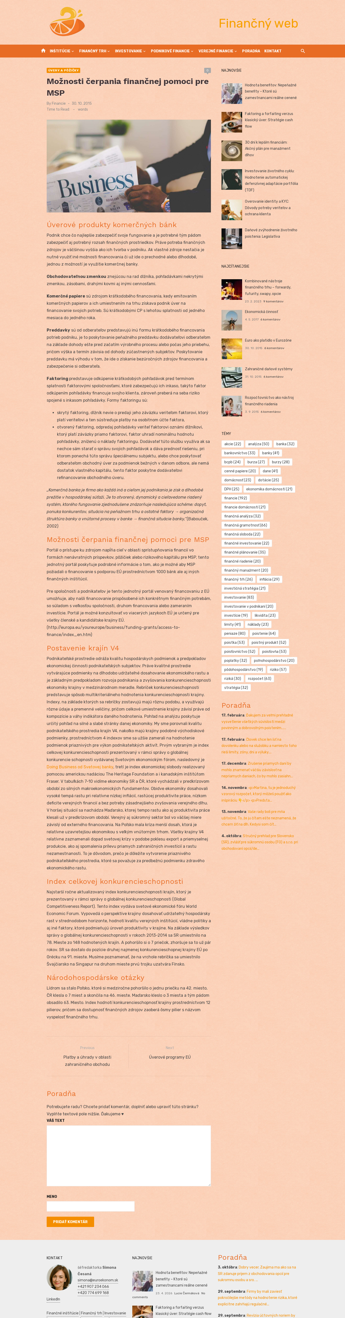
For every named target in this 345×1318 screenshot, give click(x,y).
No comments (201, 1270)
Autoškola (46, 1282)
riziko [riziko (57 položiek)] (281, 660)
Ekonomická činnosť (264, 312)
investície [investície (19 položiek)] (238, 606)
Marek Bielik (179, 1270)
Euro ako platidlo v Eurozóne (271, 340)
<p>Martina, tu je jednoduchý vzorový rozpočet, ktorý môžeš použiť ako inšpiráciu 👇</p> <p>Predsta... (261, 785)
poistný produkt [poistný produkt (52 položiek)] (244, 633)
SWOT (115, 1288)
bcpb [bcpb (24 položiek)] (235, 462)
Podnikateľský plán (54, 1294)
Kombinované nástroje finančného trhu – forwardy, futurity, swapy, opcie (276, 287)
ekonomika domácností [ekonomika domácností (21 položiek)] (272, 489)
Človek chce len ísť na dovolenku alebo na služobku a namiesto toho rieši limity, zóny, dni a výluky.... (263, 736)
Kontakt (273, 51)
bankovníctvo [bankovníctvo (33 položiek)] (242, 453)
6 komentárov (273, 319)
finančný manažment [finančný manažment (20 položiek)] (249, 561)
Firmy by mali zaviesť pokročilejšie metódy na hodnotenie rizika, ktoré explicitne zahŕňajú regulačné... (263, 1246)
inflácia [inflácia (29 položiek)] (272, 570)
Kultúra (44, 1301)
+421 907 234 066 (85, 1228)
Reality (63, 1282)
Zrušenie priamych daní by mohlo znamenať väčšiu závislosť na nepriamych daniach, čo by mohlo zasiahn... (264, 760)
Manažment (82, 1282)
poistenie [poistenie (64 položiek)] (238, 624)
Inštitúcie (60, 51)
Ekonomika (84, 1288)
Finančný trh (92, 51)
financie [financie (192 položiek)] (238, 498)
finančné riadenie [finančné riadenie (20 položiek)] (245, 552)
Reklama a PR (84, 1275)
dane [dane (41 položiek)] (273, 471)
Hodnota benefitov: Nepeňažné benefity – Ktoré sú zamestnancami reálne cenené (273, 91)
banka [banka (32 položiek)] (288, 444)
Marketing (102, 1294)
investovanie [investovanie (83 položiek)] (242, 588)
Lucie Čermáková (183, 1241)
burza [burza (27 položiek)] (259, 462)
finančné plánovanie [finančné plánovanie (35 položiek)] (247, 543)
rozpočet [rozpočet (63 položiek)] (262, 670)
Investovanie (128, 51)
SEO (67, 1275)
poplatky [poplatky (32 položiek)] (269, 642)
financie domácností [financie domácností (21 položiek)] (277, 498)
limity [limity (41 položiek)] (294, 606)
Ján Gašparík (180, 1298)
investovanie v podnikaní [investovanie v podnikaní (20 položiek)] (251, 597)
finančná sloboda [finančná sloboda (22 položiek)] (245, 525)
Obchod (73, 1301)
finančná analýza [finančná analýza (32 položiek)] (245, 507)
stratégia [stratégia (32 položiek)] (239, 679)
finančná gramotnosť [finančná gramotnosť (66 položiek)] (248, 516)
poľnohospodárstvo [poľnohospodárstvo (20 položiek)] (247, 651)
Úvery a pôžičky (55, 70)
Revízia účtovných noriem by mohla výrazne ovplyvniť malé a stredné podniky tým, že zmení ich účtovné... (261, 1270)
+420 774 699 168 (85, 1235)
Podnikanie (47, 1288)
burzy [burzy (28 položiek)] (283, 462)
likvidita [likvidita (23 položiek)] (268, 606)
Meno (43, 1145)
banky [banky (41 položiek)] (273, 453)
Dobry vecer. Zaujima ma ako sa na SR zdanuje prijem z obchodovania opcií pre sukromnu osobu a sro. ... (262, 1222)
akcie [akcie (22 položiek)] (235, 444)
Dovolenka (90, 1301)
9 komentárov (276, 301)
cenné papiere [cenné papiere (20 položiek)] (242, 471)
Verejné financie (216, 51)
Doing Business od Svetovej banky (76, 722)
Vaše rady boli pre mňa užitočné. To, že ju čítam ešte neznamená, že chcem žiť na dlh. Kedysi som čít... (264, 809)
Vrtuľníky (105, 1275)
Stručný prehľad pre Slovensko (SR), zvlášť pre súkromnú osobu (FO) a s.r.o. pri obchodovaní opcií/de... (264, 833)
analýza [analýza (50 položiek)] (261, 444)
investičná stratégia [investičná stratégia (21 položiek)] (247, 579)
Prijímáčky (102, 1282)
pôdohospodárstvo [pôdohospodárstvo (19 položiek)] (246, 660)
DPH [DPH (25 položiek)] (234, 489)
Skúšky (59, 1301)
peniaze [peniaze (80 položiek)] (265, 615)
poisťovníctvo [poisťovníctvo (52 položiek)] (284, 633)
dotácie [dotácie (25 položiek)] (271, 480)
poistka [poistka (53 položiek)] (267, 624)
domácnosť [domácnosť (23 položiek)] (240, 480)
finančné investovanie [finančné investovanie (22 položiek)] (249, 534)
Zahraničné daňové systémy (271, 369)
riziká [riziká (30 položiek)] (235, 670)
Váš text (47, 1069)
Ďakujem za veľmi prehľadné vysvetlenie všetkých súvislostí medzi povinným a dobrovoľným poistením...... (264, 712)
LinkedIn (76, 1241)
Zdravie (101, 1288)
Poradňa (251, 51)
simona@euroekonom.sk (89, 1222)
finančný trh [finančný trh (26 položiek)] (241, 570)
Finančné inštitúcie (54, 1255)
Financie (51, 103)
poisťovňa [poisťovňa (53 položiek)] (239, 642)
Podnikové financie (170, 51)
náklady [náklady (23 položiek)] (237, 615)
